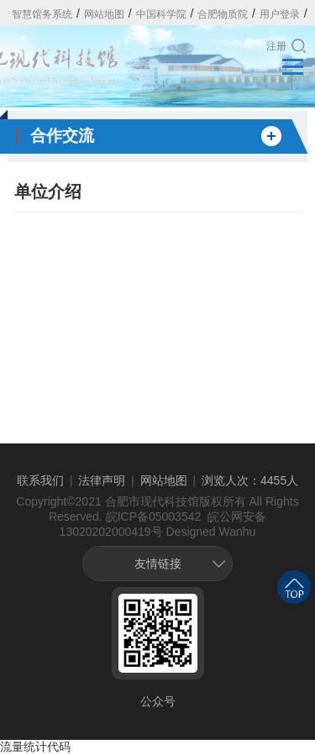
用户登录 (280, 14)
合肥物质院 (222, 14)
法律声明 (101, 480)
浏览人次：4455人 (250, 480)
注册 (276, 46)
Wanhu (237, 531)
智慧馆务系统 (42, 14)
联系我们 (40, 480)
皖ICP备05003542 (154, 516)
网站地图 (104, 14)
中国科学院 (161, 14)
